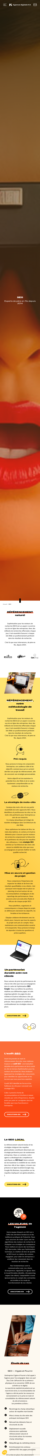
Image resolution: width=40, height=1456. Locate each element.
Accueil (5, 604)
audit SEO (17, 1063)
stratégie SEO (28, 842)
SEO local (19, 1160)
